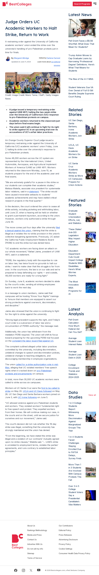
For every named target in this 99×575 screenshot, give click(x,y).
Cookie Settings (65, 549)
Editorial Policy (65, 530)
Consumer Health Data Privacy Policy (74, 553)
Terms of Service (34, 558)
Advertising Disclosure (68, 539)
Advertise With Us (34, 544)
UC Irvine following (27, 397)
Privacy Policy (65, 544)
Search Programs (82, 4)
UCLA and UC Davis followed (37, 391)
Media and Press (34, 535)
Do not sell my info (35, 549)
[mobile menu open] (94, 4)
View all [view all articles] (92, 395)
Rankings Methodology (37, 530)
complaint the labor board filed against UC (32, 341)
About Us (31, 526)
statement (34, 191)
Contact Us (32, 539)
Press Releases (65, 535)
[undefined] (17, 4)
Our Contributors (66, 526)
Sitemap (30, 553)
